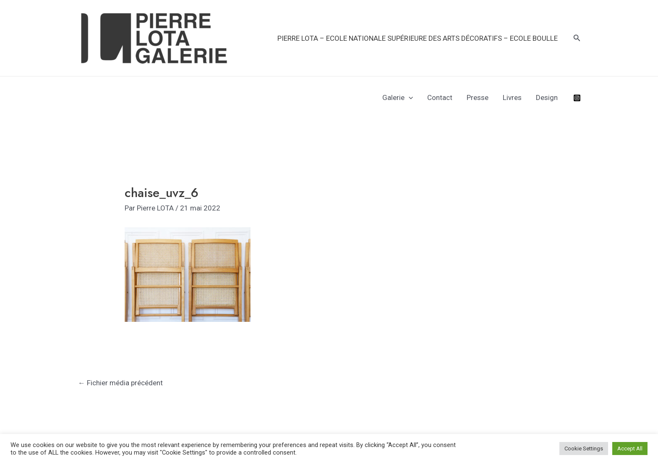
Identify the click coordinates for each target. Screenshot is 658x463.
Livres (512, 97)
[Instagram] (577, 98)
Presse (477, 97)
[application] (409, 97)
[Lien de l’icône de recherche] (577, 38)
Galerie (397, 97)
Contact (439, 97)
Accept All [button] (629, 448)
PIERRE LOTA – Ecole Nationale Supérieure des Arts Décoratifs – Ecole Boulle (417, 38)
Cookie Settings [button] (583, 448)
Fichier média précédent (120, 383)
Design (547, 97)
